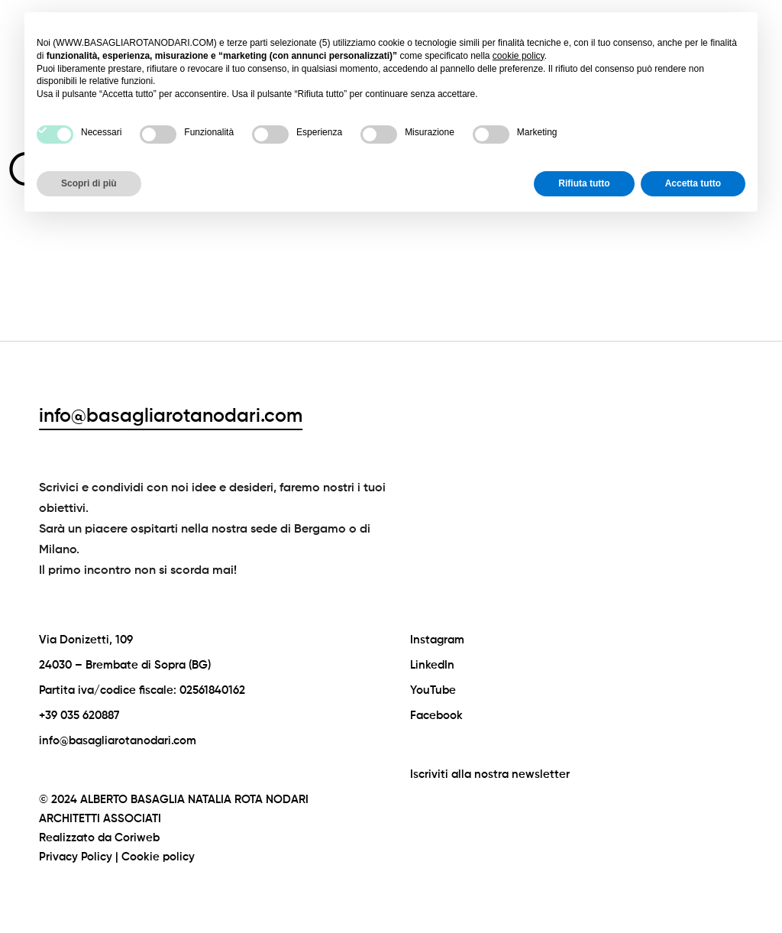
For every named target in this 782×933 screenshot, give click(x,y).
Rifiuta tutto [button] (583, 183)
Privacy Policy (75, 857)
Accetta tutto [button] (693, 183)
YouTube (433, 690)
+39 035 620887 (79, 715)
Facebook (436, 715)
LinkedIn (432, 665)
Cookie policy (158, 857)
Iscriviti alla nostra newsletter (490, 774)
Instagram (437, 640)
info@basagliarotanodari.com (170, 416)
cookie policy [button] (518, 55)
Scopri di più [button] (89, 183)
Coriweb (137, 838)
